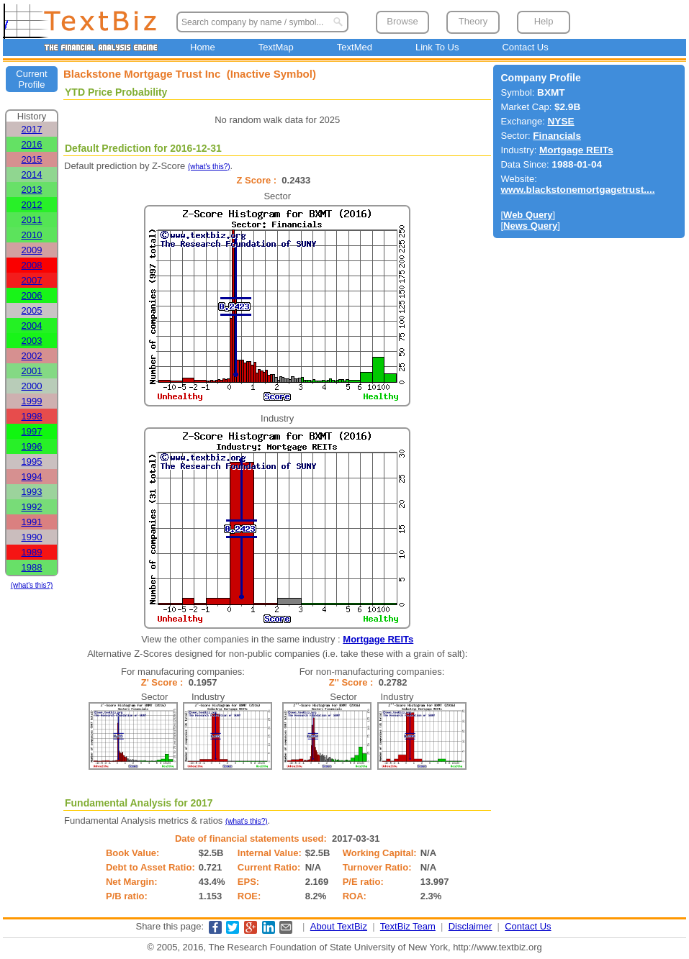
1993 (32, 491)
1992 (32, 506)
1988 (32, 567)
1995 (32, 461)
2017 (32, 129)
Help (544, 21)
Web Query (527, 214)
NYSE (561, 121)
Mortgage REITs (378, 639)
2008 (32, 265)
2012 (32, 204)
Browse (402, 21)
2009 (32, 250)
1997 (32, 431)
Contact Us (525, 47)
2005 (32, 310)
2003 (32, 340)
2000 (32, 386)
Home (202, 47)
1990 (32, 537)
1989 (32, 552)
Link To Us (437, 47)
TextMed (354, 47)
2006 (32, 295)
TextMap (276, 47)
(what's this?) (32, 585)
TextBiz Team (408, 926)
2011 (32, 219)
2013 (32, 189)
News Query (530, 225)
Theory (473, 21)
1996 (32, 446)
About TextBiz (338, 926)
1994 (32, 476)
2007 (32, 280)
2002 (32, 355)
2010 (32, 234)
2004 (32, 325)
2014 (32, 174)
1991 (32, 522)
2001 (32, 370)
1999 (32, 401)
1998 (32, 416)
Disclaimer (470, 926)
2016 (32, 144)
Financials (557, 135)
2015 (32, 159)
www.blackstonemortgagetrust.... (577, 189)
